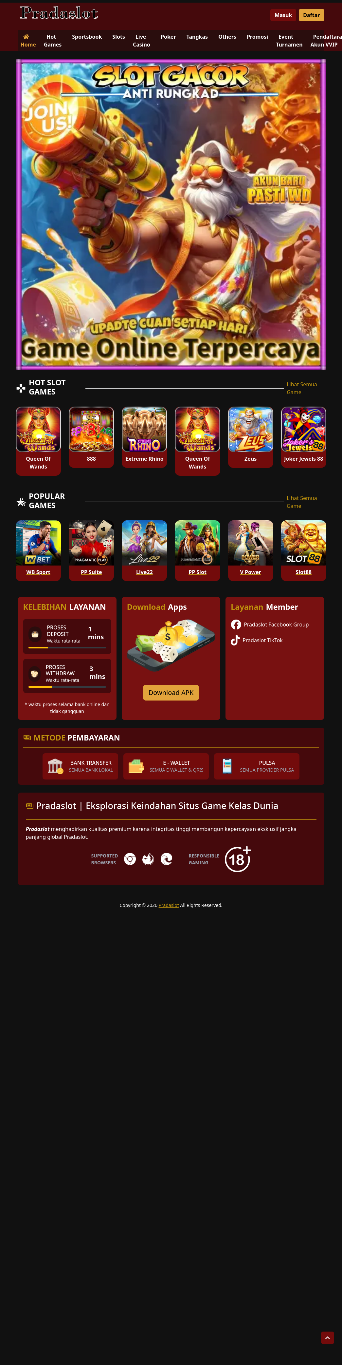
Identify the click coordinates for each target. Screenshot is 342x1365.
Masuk (283, 15)
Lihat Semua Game (302, 388)
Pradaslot (169, 905)
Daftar (311, 15)
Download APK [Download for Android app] (171, 692)
